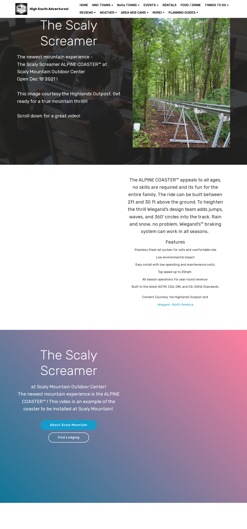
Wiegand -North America (175, 304)
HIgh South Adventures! (49, 9)
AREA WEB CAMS (133, 12)
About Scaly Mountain (68, 425)
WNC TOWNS (101, 5)
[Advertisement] (72, 203)
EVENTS (150, 5)
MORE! (157, 12)
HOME (84, 5)
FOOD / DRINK (191, 5)
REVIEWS (86, 12)
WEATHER (107, 12)
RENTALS (170, 5)
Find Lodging (68, 437)
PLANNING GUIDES (182, 12)
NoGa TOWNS (127, 5)
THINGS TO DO (215, 5)
